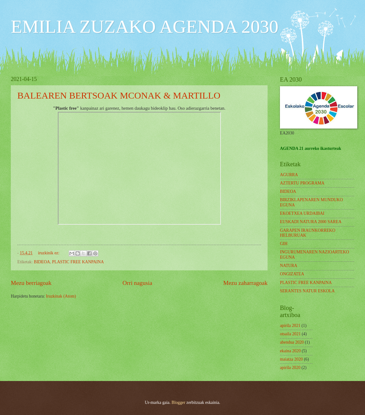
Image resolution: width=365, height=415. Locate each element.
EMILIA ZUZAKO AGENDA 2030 (144, 26)
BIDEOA (42, 262)
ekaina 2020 (290, 351)
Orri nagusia (137, 283)
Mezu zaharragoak (245, 283)
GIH (284, 243)
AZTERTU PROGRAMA (302, 183)
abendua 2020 (292, 342)
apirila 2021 (290, 325)
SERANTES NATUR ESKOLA (307, 291)
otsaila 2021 (290, 334)
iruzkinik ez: (49, 253)
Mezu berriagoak (31, 283)
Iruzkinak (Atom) (61, 296)
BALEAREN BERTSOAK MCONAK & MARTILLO (118, 95)
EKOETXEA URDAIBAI (302, 213)
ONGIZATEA (292, 274)
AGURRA (289, 174)
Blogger (178, 402)
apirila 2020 (290, 367)
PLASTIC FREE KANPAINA (78, 262)
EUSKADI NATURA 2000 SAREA (310, 221)
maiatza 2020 (291, 359)
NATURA (288, 265)
